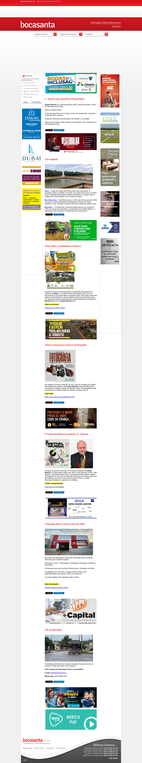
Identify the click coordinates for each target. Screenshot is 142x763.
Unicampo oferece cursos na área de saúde (65, 523)
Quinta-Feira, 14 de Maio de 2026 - (101, 750)
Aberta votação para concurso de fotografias (66, 344)
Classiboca (50, 748)
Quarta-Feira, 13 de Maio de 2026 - (101, 752)
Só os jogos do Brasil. (29, 82)
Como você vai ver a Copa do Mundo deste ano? (30, 79)
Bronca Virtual (39, 748)
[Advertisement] (71, 57)
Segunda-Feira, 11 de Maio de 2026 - (100, 755)
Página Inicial (27, 748)
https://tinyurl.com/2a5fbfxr (54, 487)
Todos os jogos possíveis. (30, 85)
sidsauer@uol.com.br (58, 673)
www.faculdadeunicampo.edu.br (56, 587)
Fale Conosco (60, 748)
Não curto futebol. (28, 97)
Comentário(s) (58, 130)
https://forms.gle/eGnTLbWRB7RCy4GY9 (60, 397)
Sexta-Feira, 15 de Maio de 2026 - (101, 748)
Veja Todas (113, 758)
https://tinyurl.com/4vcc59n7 (55, 308)
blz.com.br (25, 760)
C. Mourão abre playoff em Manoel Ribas (64, 98)
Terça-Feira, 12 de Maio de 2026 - (101, 753)
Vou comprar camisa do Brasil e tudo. (32, 91)
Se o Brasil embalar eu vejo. (31, 94)
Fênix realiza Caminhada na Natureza (63, 246)
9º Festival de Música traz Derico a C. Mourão (66, 434)
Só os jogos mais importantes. (31, 88)
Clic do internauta (53, 629)
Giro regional (51, 159)
